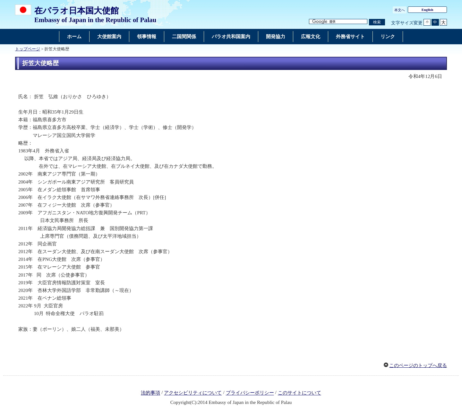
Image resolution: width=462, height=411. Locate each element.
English (427, 10)
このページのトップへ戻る (418, 365)
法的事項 (150, 393)
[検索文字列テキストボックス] (338, 21)
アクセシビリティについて (193, 393)
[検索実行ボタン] (377, 22)
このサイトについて (299, 393)
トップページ (27, 49)
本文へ (399, 10)
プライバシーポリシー (250, 393)
